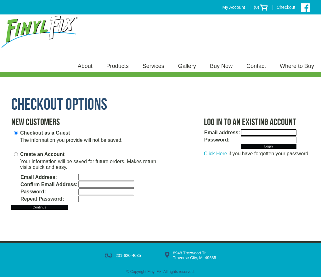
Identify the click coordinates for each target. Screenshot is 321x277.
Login (268, 146)
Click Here (215, 153)
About (85, 66)
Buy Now (221, 66)
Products (117, 66)
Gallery (187, 66)
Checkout (286, 7)
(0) (256, 7)
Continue (39, 207)
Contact (256, 66)
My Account (233, 7)
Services (153, 66)
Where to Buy (297, 66)
